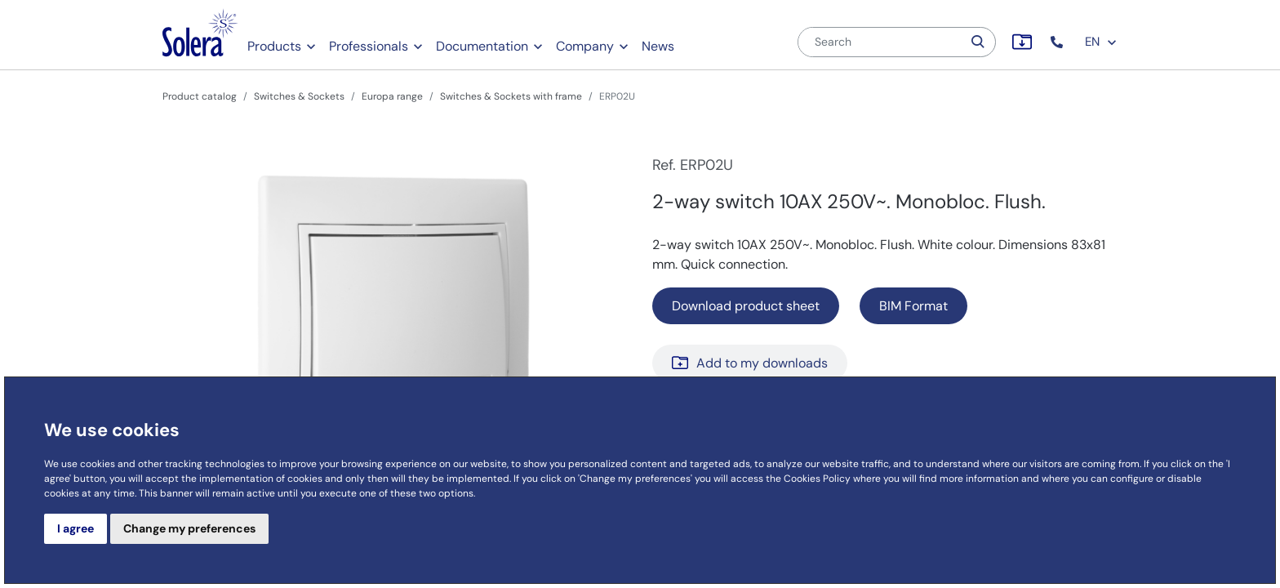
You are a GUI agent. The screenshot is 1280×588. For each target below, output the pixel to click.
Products (274, 46)
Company (585, 46)
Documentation (482, 46)
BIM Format (913, 305)
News (658, 46)
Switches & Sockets (299, 96)
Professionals (368, 46)
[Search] (880, 42)
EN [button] (1101, 41)
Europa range (392, 96)
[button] (1058, 42)
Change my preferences (189, 528)
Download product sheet (746, 305)
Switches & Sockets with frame (511, 96)
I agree (75, 528)
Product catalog (199, 96)
